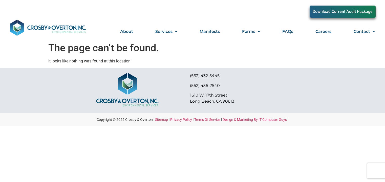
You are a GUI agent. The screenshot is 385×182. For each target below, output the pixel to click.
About (126, 31)
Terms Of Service (207, 120)
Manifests (210, 31)
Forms (251, 31)
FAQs (287, 31)
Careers (323, 31)
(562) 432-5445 (205, 75)
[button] (166, 31)
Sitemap (161, 120)
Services (166, 31)
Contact (364, 31)
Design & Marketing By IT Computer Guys (255, 120)
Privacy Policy (181, 120)
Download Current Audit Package (343, 11)
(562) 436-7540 (205, 85)
